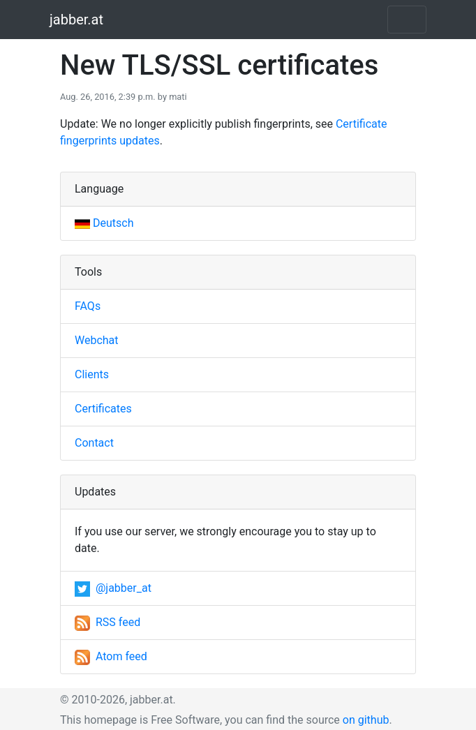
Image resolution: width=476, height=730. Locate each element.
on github (366, 720)
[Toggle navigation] (406, 19)
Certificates (103, 408)
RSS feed (107, 622)
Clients (92, 374)
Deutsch (104, 223)
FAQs (88, 306)
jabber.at (76, 19)
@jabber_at (113, 588)
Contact (94, 442)
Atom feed (111, 656)
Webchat (97, 340)
